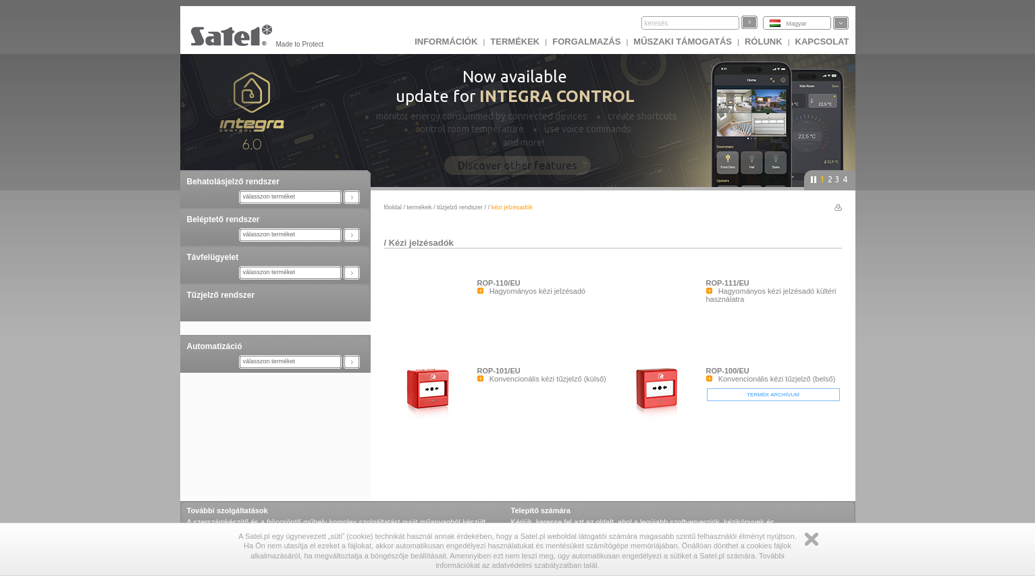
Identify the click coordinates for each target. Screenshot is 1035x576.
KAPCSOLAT (822, 41)
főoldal (393, 207)
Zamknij (811, 539)
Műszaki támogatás (682, 41)
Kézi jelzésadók (421, 243)
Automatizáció (214, 346)
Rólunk (763, 41)
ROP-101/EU (499, 371)
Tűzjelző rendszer (221, 295)
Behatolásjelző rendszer (233, 181)
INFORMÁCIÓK (446, 41)
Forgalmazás (586, 41)
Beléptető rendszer (223, 219)
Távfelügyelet (213, 257)
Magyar (797, 23)
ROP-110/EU (499, 283)
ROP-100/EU (727, 371)
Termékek (514, 41)
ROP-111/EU (727, 283)
